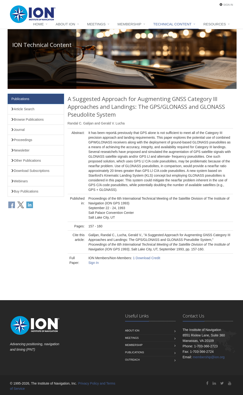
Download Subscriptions (30, 171)
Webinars (19, 181)
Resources (214, 24)
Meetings (96, 24)
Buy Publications (24, 191)
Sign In (228, 4)
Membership (129, 24)
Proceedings (21, 140)
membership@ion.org (208, 357)
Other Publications (26, 160)
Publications (20, 99)
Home (38, 24)
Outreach (132, 359)
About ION (65, 24)
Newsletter (20, 150)
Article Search (22, 109)
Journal (18, 130)
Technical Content (172, 24)
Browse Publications (27, 119)
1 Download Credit (146, 258)
